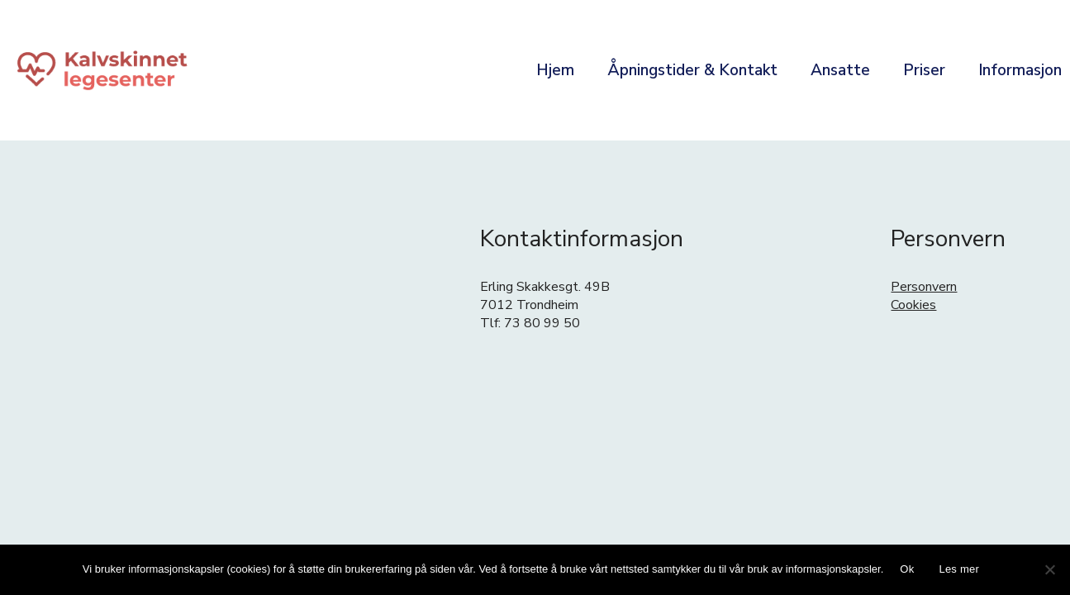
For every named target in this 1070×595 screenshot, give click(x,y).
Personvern (924, 287)
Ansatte (840, 70)
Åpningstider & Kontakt (692, 70)
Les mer (959, 569)
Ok (907, 569)
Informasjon (1020, 70)
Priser (924, 70)
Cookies (913, 305)
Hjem (555, 70)
